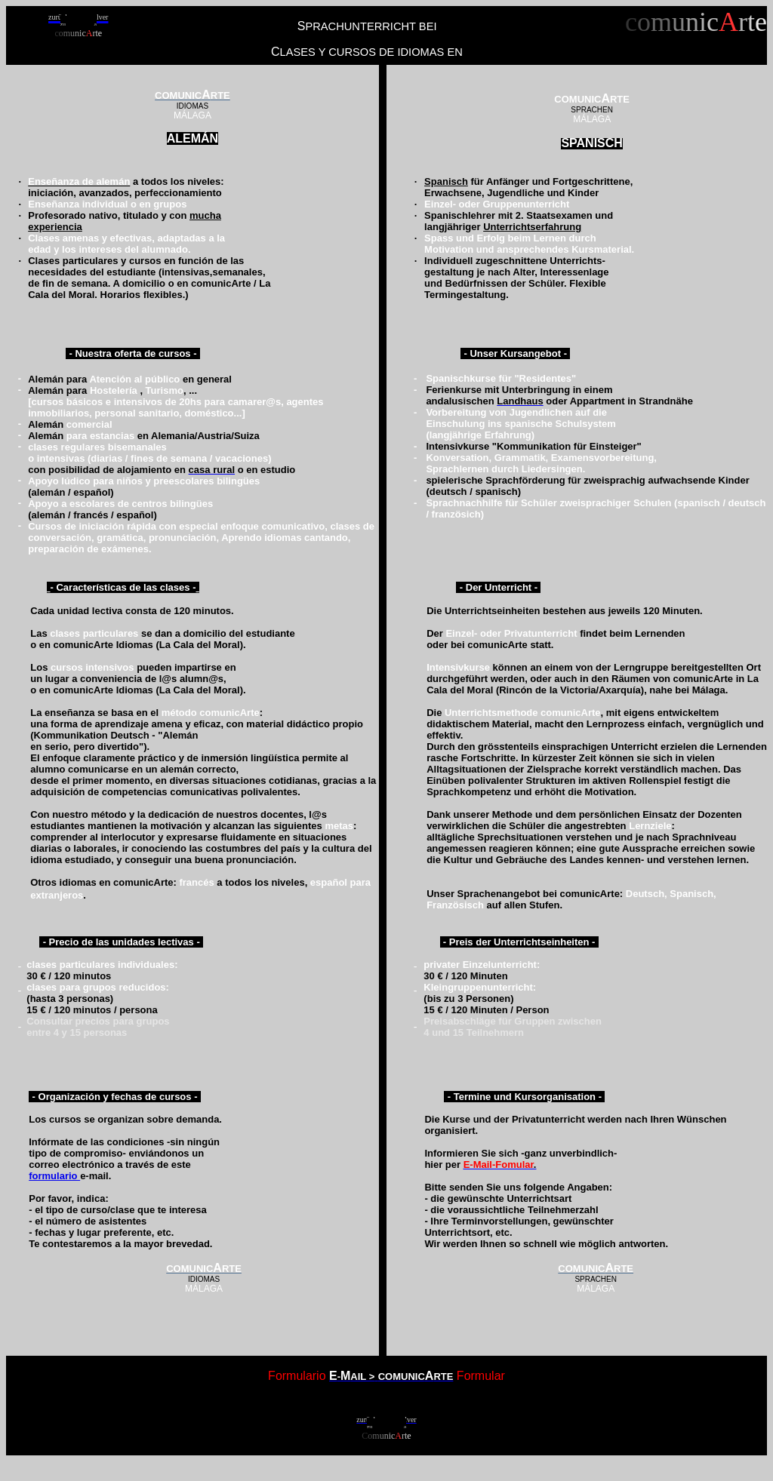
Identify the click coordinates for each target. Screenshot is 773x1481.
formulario (54, 1175)
